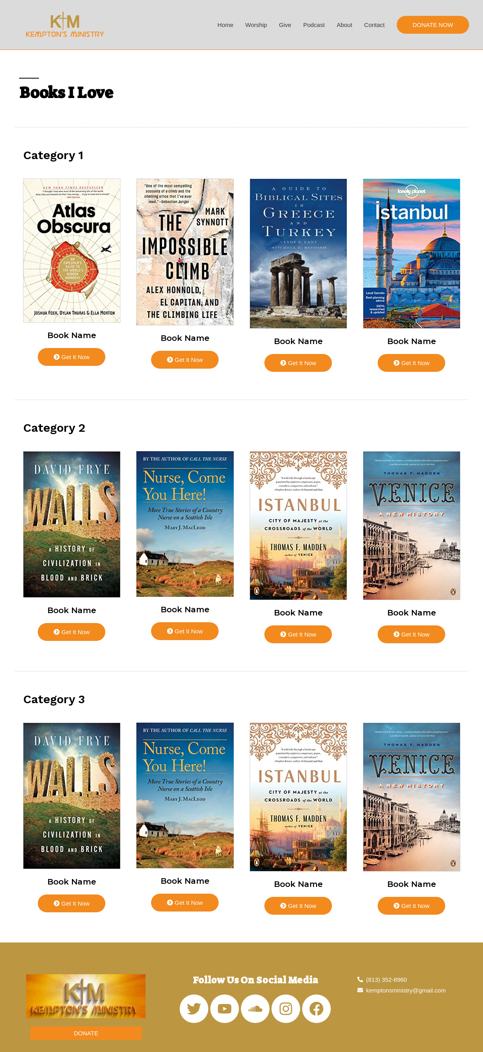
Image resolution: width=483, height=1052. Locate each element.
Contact (374, 24)
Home (225, 24)
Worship (256, 24)
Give (285, 24)
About (344, 24)
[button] (86, 1033)
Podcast (314, 24)
